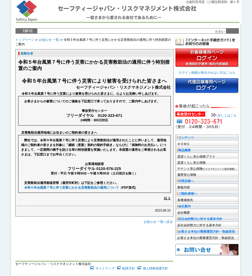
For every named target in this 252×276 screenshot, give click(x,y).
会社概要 (183, 212)
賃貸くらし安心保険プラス (196, 156)
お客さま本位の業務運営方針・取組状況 (205, 238)
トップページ (24, 40)
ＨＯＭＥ (183, 144)
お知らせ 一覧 (49, 40)
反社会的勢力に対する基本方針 (199, 225)
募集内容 (183, 187)
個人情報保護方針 (155, 268)
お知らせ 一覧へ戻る (158, 222)
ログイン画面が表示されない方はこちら (207, 72)
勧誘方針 (128, 268)
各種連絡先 (185, 200)
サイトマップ (104, 268)
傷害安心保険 (186, 175)
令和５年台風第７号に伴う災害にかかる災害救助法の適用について (71, 187)
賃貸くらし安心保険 (191, 162)
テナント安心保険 (206, 168)
